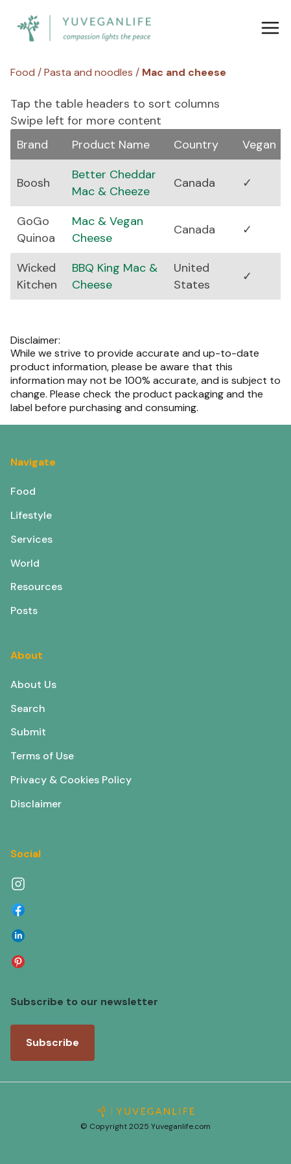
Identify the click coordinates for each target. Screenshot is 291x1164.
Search (27, 708)
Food (23, 491)
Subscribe (52, 1042)
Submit (28, 732)
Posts (24, 610)
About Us (33, 684)
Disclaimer (36, 804)
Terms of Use (42, 756)
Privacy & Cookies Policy (71, 780)
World (25, 563)
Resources (36, 586)
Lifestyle (31, 515)
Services (31, 539)
